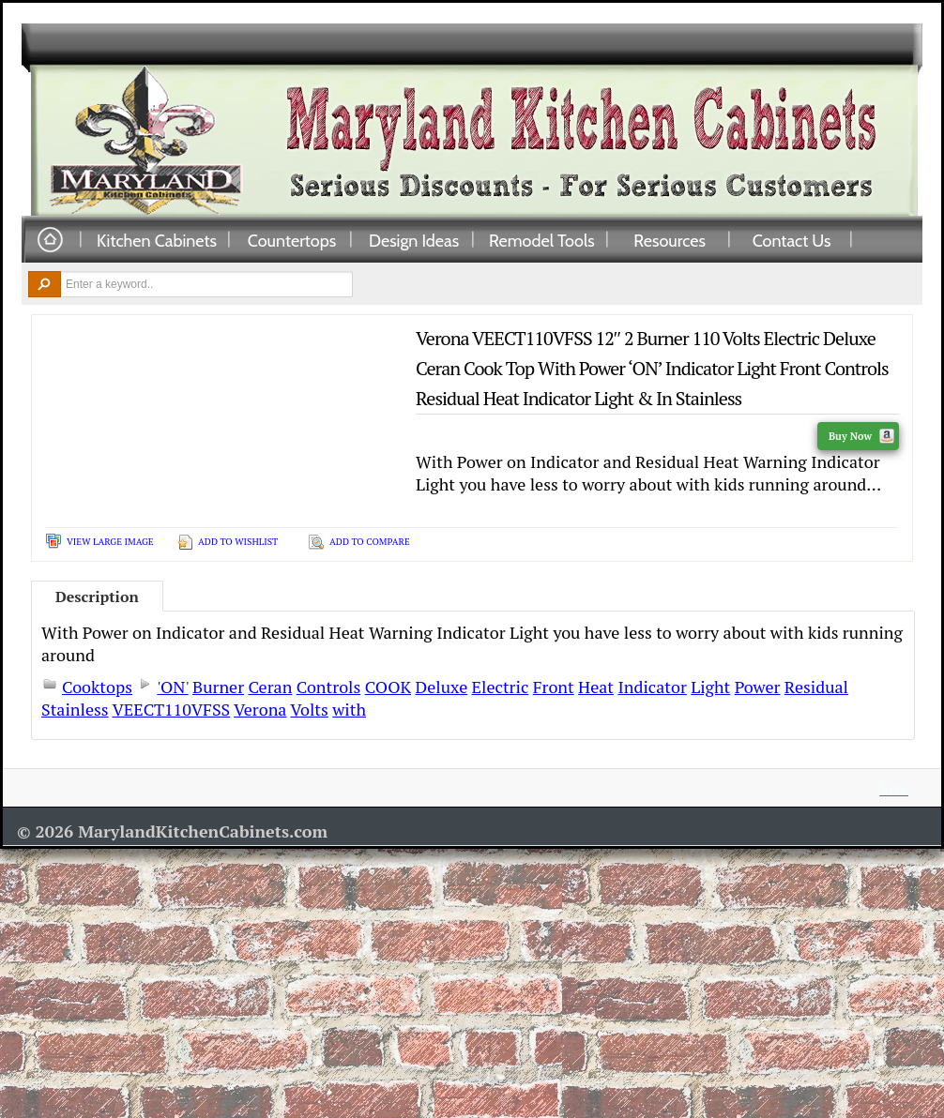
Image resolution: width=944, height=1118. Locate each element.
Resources (669, 240)
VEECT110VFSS (171, 709)
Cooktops (97, 686)
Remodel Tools (542, 240)
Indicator (651, 686)
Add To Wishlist (238, 542)
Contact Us (792, 240)
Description (97, 596)
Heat (596, 686)
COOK (388, 686)
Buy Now (861, 436)
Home (50, 240)
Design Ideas (414, 240)
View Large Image (110, 542)
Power (758, 686)
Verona (260, 709)
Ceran (270, 686)
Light (710, 686)
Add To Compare (369, 542)
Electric (500, 686)
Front (553, 686)
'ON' (172, 686)
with (349, 709)
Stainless (75, 709)
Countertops (292, 240)
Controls (329, 686)
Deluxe (441, 686)
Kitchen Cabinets (157, 240)
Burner (218, 686)
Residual (816, 686)
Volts (309, 709)
